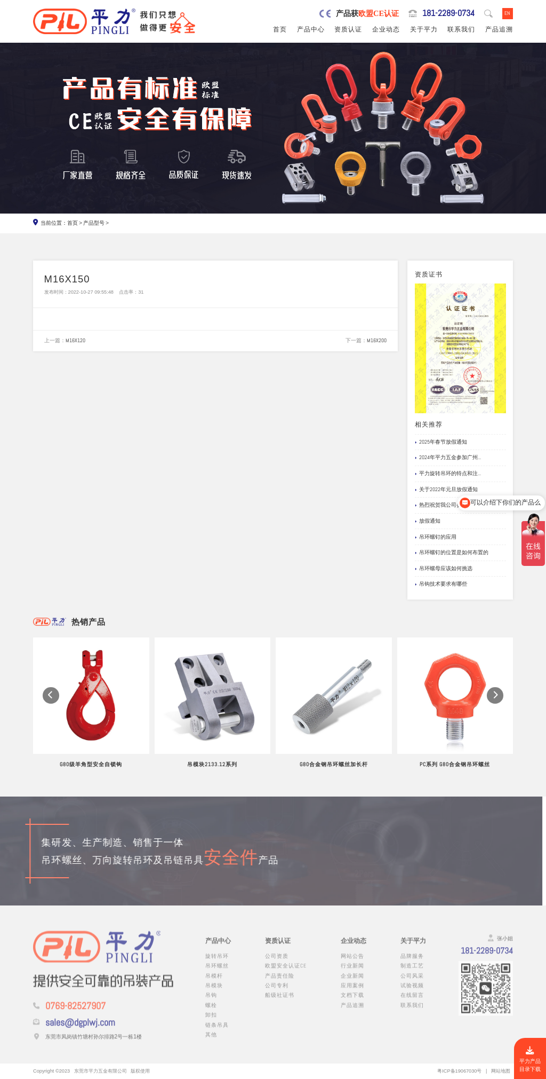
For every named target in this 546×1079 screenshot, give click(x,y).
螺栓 (211, 1012)
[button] (51, 705)
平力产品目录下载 (530, 1059)
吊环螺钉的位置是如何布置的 (451, 552)
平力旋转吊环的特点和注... (448, 473)
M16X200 (377, 340)
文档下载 (352, 1002)
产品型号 (94, 222)
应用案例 (352, 992)
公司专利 (276, 992)
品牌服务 (412, 963)
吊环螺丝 (217, 973)
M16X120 (75, 340)
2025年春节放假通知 (441, 442)
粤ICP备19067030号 (459, 1071)
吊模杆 (214, 983)
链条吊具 (217, 1032)
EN (507, 13)
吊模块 (214, 992)
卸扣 (211, 1022)
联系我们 (461, 29)
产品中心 (311, 29)
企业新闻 (352, 983)
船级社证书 (279, 1002)
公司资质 (276, 963)
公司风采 (412, 983)
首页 (280, 29)
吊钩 (211, 1002)
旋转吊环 (217, 963)
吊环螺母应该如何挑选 (443, 568)
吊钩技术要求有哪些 (441, 584)
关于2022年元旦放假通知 (446, 489)
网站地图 (500, 1071)
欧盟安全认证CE (286, 973)
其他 (211, 1041)
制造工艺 (412, 973)
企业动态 (386, 29)
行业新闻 (352, 973)
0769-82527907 (75, 1013)
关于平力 (424, 29)
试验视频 (412, 992)
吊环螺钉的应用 (435, 537)
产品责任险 (279, 983)
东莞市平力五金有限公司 (100, 1071)
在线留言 (412, 1002)
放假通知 (427, 521)
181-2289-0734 (448, 13)
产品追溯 (499, 29)
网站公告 (352, 963)
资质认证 (348, 29)
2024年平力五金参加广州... (448, 457)
